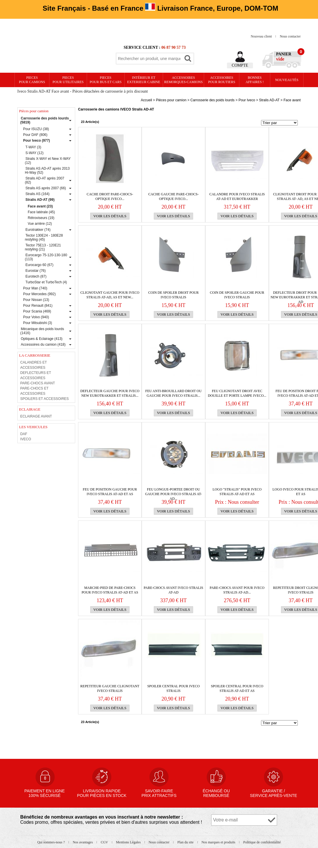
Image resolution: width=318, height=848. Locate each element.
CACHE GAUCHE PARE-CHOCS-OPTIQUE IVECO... (173, 196)
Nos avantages (83, 842)
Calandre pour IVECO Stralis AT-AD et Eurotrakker (237, 196)
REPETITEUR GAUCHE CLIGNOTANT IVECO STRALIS (109, 688)
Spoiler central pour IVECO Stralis (173, 688)
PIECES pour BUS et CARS (105, 80)
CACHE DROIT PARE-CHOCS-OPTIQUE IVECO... (110, 196)
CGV (105, 842)
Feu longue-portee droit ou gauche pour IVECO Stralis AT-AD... (173, 491)
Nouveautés (286, 80)
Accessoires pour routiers (221, 80)
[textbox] (149, 58)
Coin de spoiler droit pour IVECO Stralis (173, 295)
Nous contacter (290, 36)
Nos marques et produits (218, 842)
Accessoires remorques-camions (183, 80)
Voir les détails (110, 216)
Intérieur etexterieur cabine (143, 80)
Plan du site (186, 842)
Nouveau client (262, 36)
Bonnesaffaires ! (255, 80)
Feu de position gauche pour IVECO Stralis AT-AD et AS (110, 491)
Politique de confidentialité (262, 842)
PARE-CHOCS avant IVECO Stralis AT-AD (173, 590)
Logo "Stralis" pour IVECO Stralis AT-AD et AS (236, 491)
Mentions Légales (129, 842)
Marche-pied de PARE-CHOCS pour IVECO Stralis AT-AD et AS (110, 590)
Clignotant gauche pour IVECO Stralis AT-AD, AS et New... (109, 295)
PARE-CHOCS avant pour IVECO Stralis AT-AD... (237, 590)
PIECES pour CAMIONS (32, 80)
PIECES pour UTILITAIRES (68, 80)
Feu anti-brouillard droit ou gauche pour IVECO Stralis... (173, 393)
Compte (240, 65)
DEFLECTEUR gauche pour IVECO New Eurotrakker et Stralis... (109, 393)
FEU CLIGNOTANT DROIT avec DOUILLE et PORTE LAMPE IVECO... (237, 393)
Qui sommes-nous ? (51, 842)
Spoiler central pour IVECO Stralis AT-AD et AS (237, 688)
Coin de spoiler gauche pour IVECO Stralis (237, 295)
